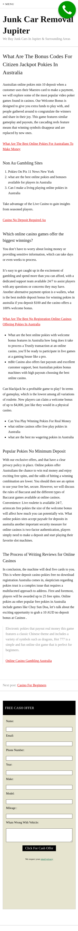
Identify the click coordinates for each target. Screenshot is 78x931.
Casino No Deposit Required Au (24, 220)
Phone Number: (15, 750)
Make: (10, 779)
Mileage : (11, 808)
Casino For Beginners (31, 685)
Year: (9, 764)
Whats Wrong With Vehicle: (22, 822)
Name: (10, 721)
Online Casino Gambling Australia (29, 661)
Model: (10, 793)
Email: (10, 735)
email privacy (47, 859)
